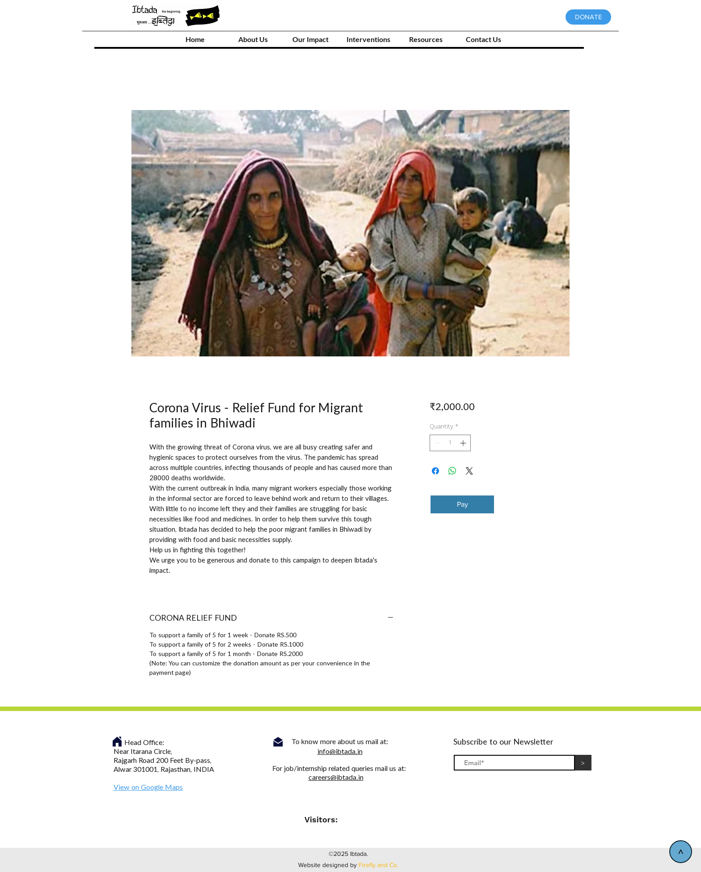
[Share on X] (469, 471)
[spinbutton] (450, 443)
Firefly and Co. (378, 864)
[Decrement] (436, 443)
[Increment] (463, 443)
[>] (680, 851)
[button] (368, 39)
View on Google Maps (148, 787)
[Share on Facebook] (435, 471)
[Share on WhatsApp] (452, 471)
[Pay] (462, 504)
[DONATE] (588, 17)
